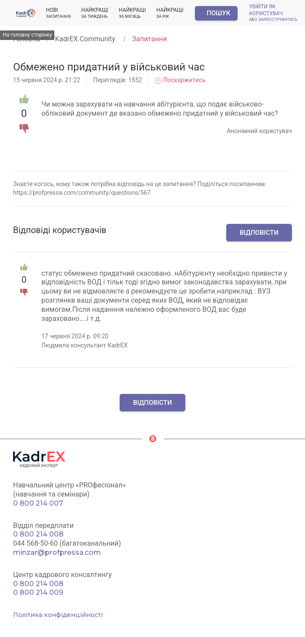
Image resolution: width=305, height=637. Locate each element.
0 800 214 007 (38, 503)
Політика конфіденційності (58, 615)
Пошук (216, 13)
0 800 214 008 (38, 534)
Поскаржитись (180, 80)
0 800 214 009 (38, 592)
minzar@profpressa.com (57, 552)
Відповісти (259, 233)
